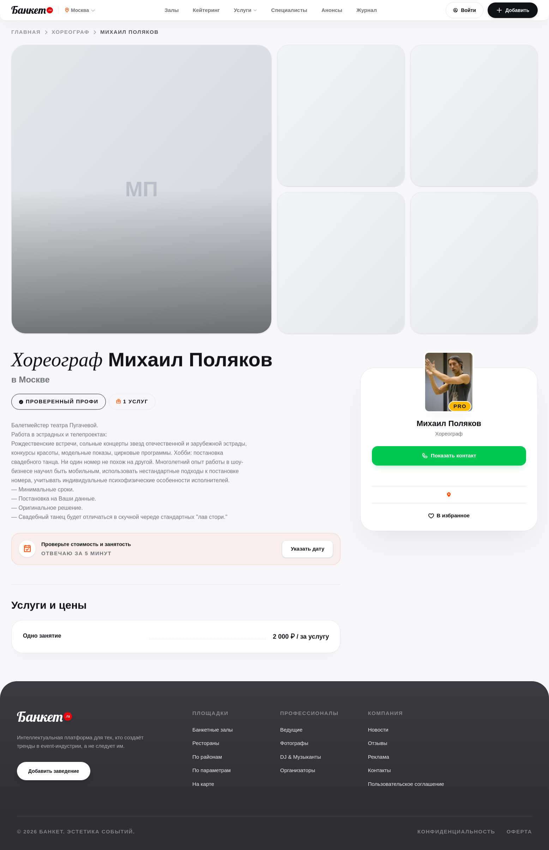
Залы (172, 10)
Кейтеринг (206, 10)
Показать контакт (449, 456)
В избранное (449, 516)
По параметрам (211, 770)
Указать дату (307, 549)
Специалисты (289, 10)
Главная (26, 32)
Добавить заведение (53, 771)
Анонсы (331, 10)
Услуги (245, 10)
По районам (207, 757)
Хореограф (70, 32)
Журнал (366, 10)
